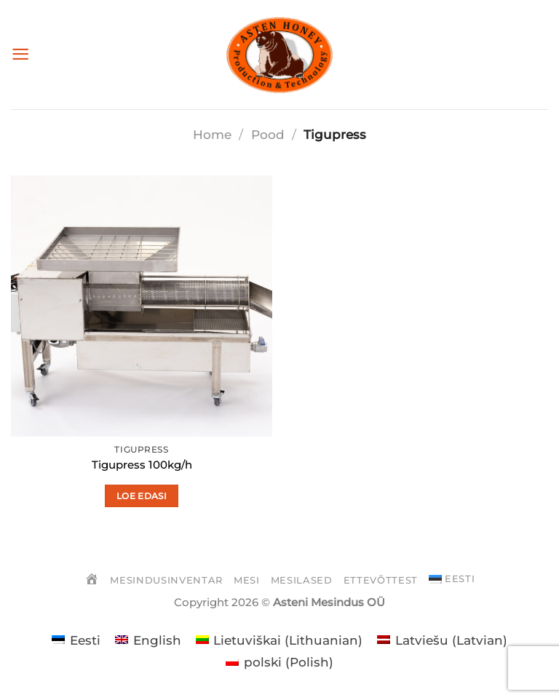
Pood (268, 134)
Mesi (247, 580)
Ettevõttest (381, 580)
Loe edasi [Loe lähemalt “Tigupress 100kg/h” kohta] (141, 495)
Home (212, 134)
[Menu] (20, 54)
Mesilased (302, 580)
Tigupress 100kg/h (142, 465)
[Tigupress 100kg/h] (141, 306)
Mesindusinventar (166, 580)
